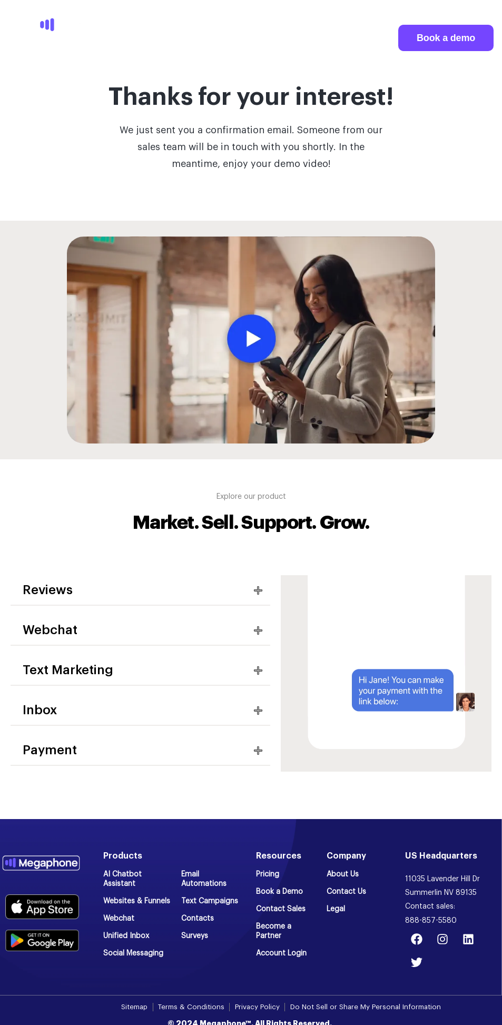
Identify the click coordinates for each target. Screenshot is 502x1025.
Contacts (197, 918)
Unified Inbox (126, 936)
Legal (336, 909)
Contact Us (346, 891)
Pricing (267, 874)
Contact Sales (281, 909)
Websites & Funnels (136, 901)
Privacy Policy (256, 1007)
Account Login (281, 953)
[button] (140, 590)
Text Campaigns (209, 901)
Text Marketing (68, 670)
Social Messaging (133, 953)
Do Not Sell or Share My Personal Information (368, 1007)
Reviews (48, 590)
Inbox (40, 710)
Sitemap (131, 1007)
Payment (50, 750)
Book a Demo (279, 891)
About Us (343, 874)
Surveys (194, 936)
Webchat (50, 630)
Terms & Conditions (189, 1007)
